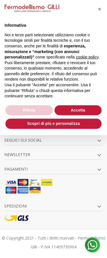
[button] (99, 9)
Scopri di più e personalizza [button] (53, 123)
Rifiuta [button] (29, 110)
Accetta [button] (78, 110)
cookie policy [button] (87, 57)
